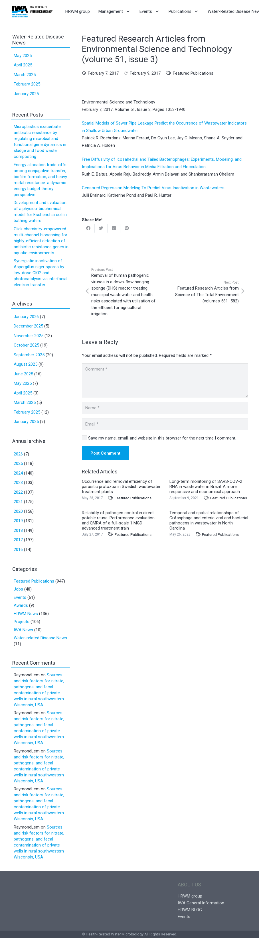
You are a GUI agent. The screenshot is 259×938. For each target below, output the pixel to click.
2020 (18, 511)
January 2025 (26, 93)
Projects (21, 621)
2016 (18, 549)
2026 (18, 454)
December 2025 (28, 326)
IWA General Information (201, 903)
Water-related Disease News (40, 637)
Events (20, 597)
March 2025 (25, 74)
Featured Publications (193, 73)
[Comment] (165, 380)
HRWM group (190, 896)
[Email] (165, 424)
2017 (18, 539)
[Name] (165, 408)
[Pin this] (126, 228)
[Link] (32, 11)
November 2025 (28, 335)
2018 (18, 530)
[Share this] (88, 228)
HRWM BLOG (190, 909)
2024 (18, 473)
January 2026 (26, 316)
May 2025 (23, 55)
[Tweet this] (101, 228)
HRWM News (26, 613)
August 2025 (25, 364)
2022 (18, 492)
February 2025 (27, 84)
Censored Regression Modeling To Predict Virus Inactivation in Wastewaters (153, 187)
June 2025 (23, 374)
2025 (18, 463)
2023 (18, 482)
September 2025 (29, 354)
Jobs (18, 589)
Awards (21, 605)
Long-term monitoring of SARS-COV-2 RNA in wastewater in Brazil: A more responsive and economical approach (205, 486)
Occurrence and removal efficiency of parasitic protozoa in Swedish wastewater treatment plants (121, 486)
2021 (18, 501)
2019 (18, 520)
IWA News (23, 629)
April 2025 (23, 65)
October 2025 (26, 345)
